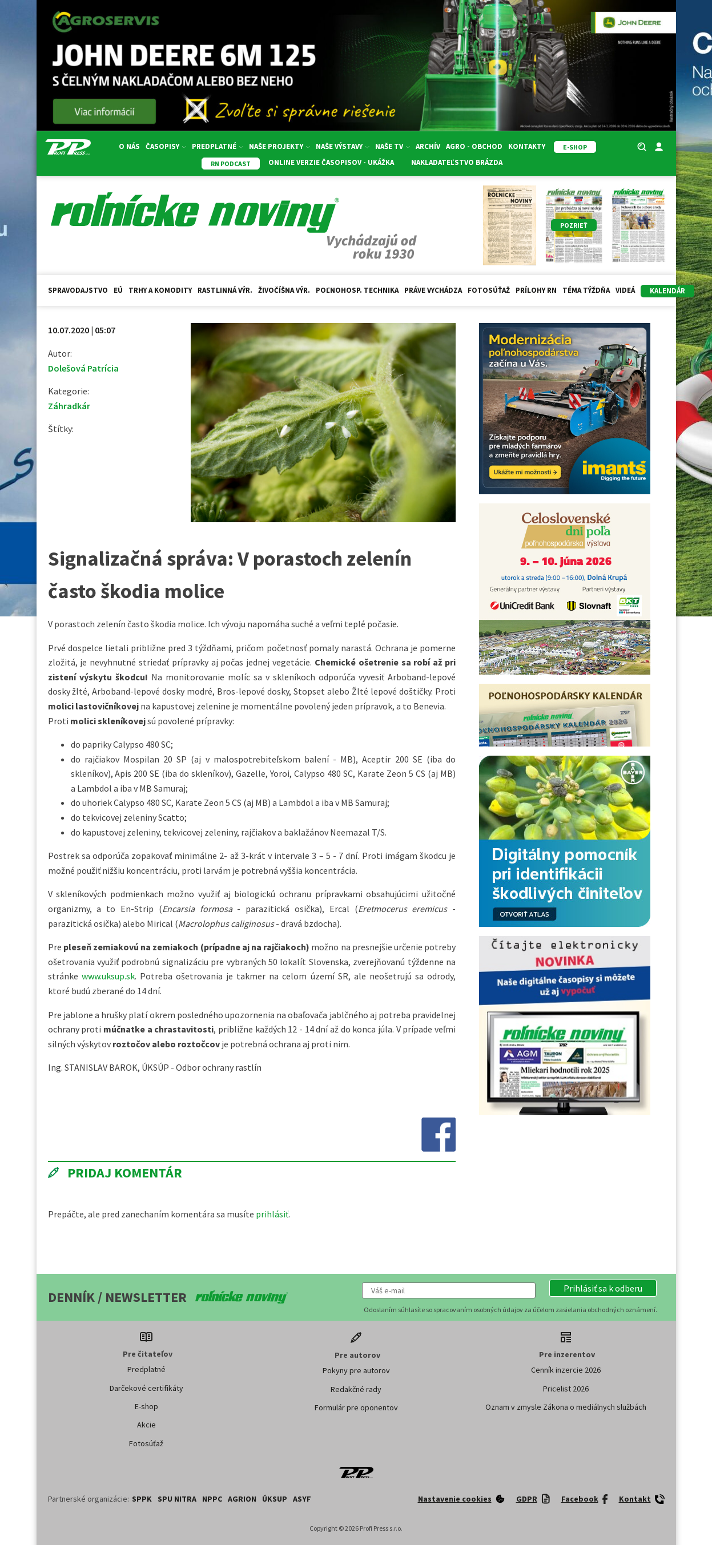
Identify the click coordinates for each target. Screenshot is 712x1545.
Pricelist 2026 (566, 1388)
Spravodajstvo (78, 290)
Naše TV (392, 146)
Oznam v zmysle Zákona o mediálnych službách (565, 1407)
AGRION (242, 1499)
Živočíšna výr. (284, 290)
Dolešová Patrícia (83, 368)
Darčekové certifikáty (146, 1388)
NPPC (212, 1499)
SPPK (142, 1499)
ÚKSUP (274, 1499)
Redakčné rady (356, 1389)
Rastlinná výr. (225, 290)
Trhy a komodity (160, 290)
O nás (129, 146)
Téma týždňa (586, 290)
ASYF (302, 1499)
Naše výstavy (342, 146)
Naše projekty (279, 146)
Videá (625, 290)
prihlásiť (272, 1214)
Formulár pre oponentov (356, 1407)
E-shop (146, 1406)
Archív (428, 146)
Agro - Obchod (474, 146)
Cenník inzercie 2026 (566, 1370)
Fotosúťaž (489, 290)
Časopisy (166, 146)
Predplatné (217, 146)
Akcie (146, 1424)
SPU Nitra (177, 1499)
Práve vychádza (433, 290)
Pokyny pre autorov (356, 1370)
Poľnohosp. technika (357, 290)
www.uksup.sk (108, 976)
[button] (603, 1288)
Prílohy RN (536, 290)
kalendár (667, 291)
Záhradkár (69, 406)
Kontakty (526, 146)
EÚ (118, 290)
